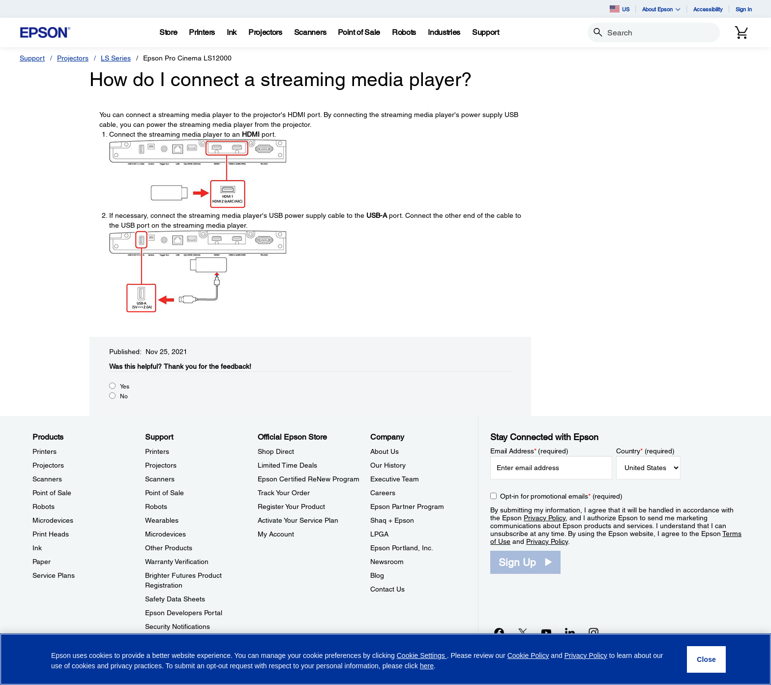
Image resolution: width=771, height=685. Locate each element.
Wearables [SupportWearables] (161, 520)
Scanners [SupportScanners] (160, 479)
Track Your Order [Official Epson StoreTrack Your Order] (284, 493)
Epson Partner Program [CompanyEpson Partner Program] (407, 506)
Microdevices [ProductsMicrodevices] (52, 520)
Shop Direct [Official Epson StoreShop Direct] (276, 451)
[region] (385, 659)
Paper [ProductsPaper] (41, 562)
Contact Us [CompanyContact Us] (387, 589)
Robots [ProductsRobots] (43, 506)
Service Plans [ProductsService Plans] (53, 575)
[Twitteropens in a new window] (523, 632)
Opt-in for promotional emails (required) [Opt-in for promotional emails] (561, 496)
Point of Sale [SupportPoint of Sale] (164, 493)
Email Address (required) (529, 451)
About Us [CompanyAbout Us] (384, 451)
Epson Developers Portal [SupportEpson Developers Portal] (183, 613)
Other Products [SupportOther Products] (168, 548)
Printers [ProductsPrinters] (44, 451)
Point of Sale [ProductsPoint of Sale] (51, 493)
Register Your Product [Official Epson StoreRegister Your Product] (291, 506)
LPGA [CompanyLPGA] (379, 534)
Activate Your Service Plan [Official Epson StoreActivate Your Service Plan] (298, 520)
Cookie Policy (528, 655)
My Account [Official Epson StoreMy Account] (276, 534)
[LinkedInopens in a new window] (570, 632)
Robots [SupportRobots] (156, 506)
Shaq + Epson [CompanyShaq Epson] (392, 520)
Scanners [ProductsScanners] (47, 479)
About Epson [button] (661, 9)
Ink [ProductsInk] (37, 548)
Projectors (73, 58)
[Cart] (741, 32)
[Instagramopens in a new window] (593, 632)
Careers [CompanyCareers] (382, 493)
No (124, 396)
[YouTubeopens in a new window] (546, 632)
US (619, 8)
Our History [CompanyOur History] (388, 465)
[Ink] (231, 32)
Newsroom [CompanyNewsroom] (387, 562)
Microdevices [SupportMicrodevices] (165, 534)
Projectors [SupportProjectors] (161, 465)
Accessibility (708, 9)
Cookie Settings (422, 655)
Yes (124, 386)
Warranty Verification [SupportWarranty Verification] (176, 562)
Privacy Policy (544, 518)
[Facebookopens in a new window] (499, 632)
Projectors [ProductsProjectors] (48, 465)
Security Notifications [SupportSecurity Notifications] (177, 626)
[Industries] (444, 32)
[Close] (706, 659)
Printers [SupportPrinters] (157, 451)
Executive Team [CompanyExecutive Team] (394, 479)
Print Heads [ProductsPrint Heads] (50, 534)
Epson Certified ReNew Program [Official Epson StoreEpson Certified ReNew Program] (308, 479)
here (427, 666)
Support (32, 58)
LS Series (116, 58)
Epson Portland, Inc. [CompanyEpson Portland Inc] (401, 548)
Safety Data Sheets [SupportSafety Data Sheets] (175, 599)
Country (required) (645, 451)
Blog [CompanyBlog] (377, 575)
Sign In (744, 9)
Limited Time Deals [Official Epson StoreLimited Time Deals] (287, 465)
